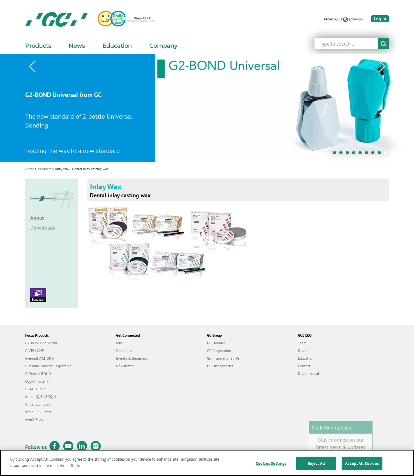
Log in (380, 19)
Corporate (124, 350)
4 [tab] (355, 154)
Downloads (42, 227)
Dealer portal (308, 373)
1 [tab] (336, 154)
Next (382, 66)
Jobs (119, 343)
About (37, 218)
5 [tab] (362, 154)
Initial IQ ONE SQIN (40, 396)
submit (383, 43)
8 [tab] (381, 154)
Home (29, 169)
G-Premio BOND (38, 373)
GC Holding (216, 343)
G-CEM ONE (34, 350)
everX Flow (34, 419)
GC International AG (223, 358)
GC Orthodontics (220, 365)
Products (44, 169)
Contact (304, 365)
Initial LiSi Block (38, 404)
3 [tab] (349, 154)
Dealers (304, 350)
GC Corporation (219, 350)
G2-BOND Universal (41, 343)
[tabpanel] (207, 108)
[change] (356, 19)
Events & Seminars (131, 358)
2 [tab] (342, 154)
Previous (32, 66)
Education (38, 295)
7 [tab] (374, 154)
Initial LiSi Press (38, 411)
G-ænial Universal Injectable (48, 365)
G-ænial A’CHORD (39, 358)
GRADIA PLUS (36, 388)
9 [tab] (387, 154)
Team (302, 343)
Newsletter (125, 365)
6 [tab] (368, 154)
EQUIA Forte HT (37, 381)
